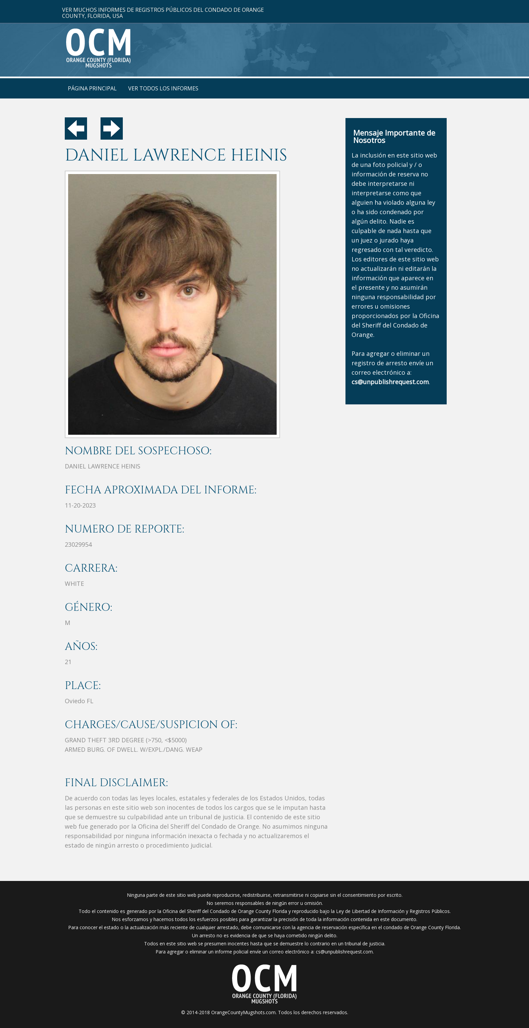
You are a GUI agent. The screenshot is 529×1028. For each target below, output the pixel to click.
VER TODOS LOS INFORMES (163, 88)
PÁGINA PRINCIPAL (92, 88)
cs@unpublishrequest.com (344, 951)
